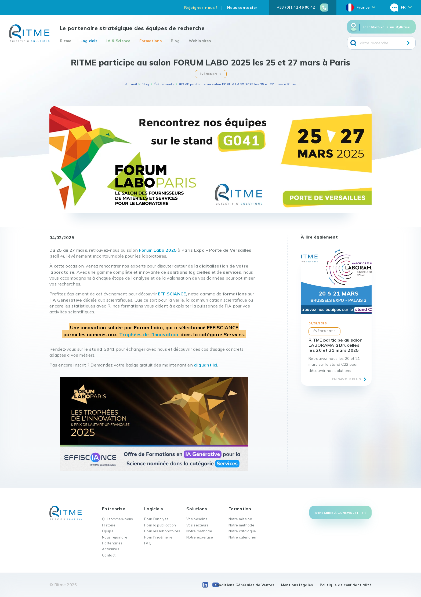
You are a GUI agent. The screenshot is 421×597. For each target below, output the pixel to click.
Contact (108, 555)
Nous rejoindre (114, 537)
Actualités (110, 549)
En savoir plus (346, 379)
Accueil (131, 84)
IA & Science (118, 40)
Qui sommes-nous (117, 519)
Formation (239, 508)
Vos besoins (196, 519)
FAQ (147, 543)
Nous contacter (242, 7)
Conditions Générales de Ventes (244, 585)
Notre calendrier (242, 537)
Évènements (164, 84)
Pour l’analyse (156, 519)
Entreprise (113, 508)
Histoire (108, 525)
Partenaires (112, 543)
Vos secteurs (197, 525)
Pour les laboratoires (162, 531)
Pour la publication (160, 525)
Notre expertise (199, 537)
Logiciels (89, 40)
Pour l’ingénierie (158, 537)
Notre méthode (199, 531)
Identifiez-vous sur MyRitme (386, 27)
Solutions (196, 508)
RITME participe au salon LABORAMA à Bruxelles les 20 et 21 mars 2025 (335, 345)
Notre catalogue (242, 531)
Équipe (108, 531)
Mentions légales (297, 585)
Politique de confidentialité (346, 585)
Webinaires (200, 40)
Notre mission (240, 519)
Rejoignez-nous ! (200, 7)
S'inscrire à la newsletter (340, 513)
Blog (175, 40)
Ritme (65, 40)
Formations (150, 40)
